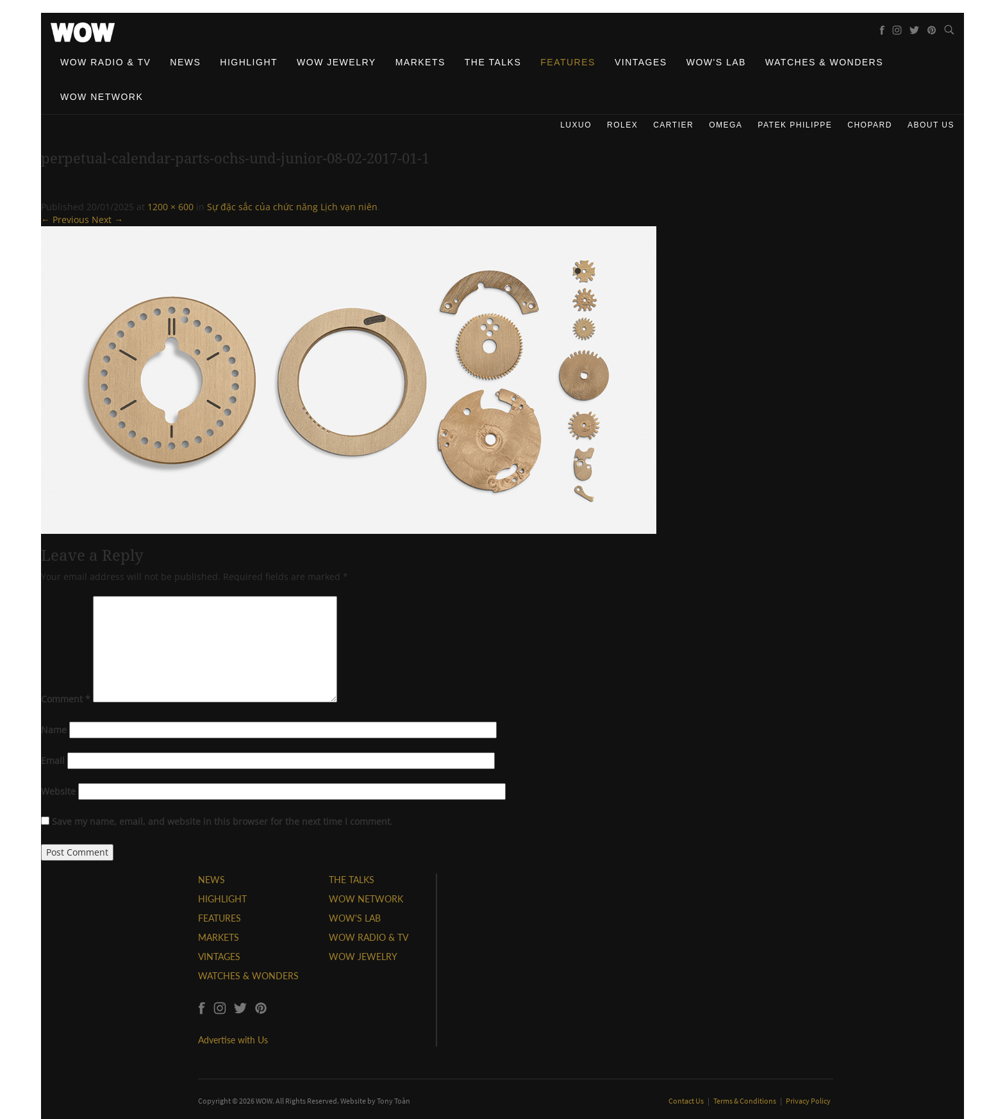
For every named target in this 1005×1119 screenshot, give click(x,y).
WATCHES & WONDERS (248, 975)
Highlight (249, 62)
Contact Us (687, 1101)
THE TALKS (351, 879)
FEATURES (219, 918)
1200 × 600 (170, 207)
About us (931, 124)
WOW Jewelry (336, 62)
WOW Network (101, 97)
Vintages (641, 62)
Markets (420, 62)
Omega (725, 124)
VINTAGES (219, 956)
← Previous (65, 219)
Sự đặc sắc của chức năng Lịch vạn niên (292, 207)
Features (567, 62)
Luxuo (576, 124)
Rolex (622, 124)
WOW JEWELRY (363, 956)
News (185, 62)
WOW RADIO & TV (368, 937)
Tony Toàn (393, 1101)
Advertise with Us (233, 1039)
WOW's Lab (716, 62)
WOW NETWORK (366, 898)
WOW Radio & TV (105, 62)
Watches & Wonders (824, 62)
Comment (65, 699)
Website (58, 791)
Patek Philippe (795, 124)
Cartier (673, 124)
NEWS (211, 879)
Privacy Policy (808, 1101)
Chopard (869, 124)
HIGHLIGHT (222, 898)
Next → (107, 219)
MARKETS (218, 937)
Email (53, 760)
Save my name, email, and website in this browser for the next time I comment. (222, 821)
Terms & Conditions (745, 1101)
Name (54, 730)
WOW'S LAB (355, 918)
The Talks (493, 62)
